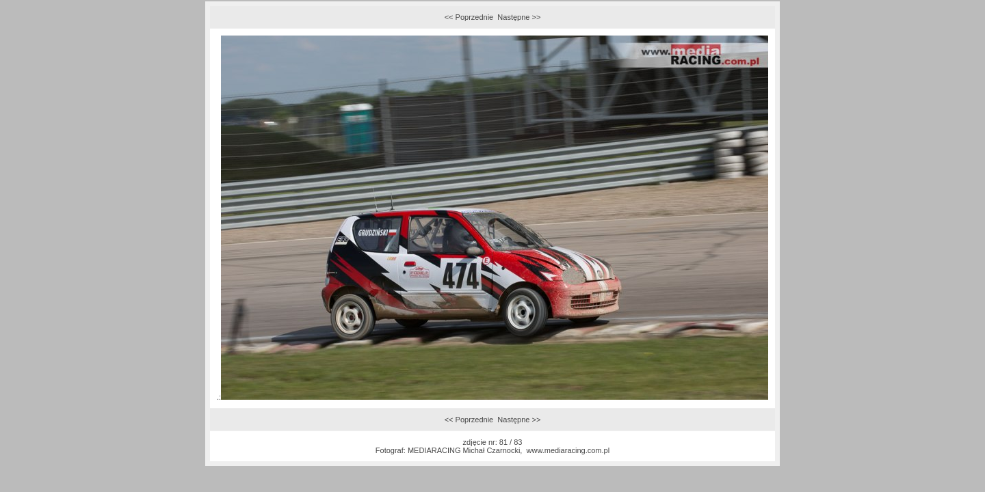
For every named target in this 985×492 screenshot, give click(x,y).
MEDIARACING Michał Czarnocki (464, 450)
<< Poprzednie (469, 17)
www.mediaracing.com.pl (568, 450)
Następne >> (518, 17)
